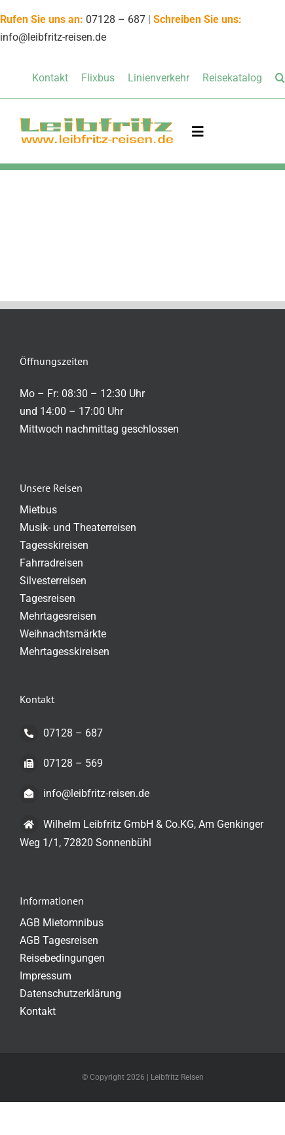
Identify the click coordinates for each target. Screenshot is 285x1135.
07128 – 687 (115, 19)
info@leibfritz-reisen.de (84, 793)
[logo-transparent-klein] (97, 122)
